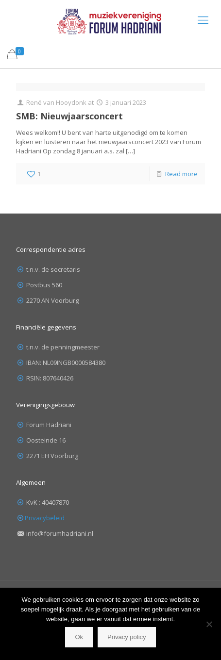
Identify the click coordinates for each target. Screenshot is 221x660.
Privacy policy (126, 637)
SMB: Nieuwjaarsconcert (69, 116)
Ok (79, 637)
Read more (181, 173)
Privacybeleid (45, 517)
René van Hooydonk (56, 102)
